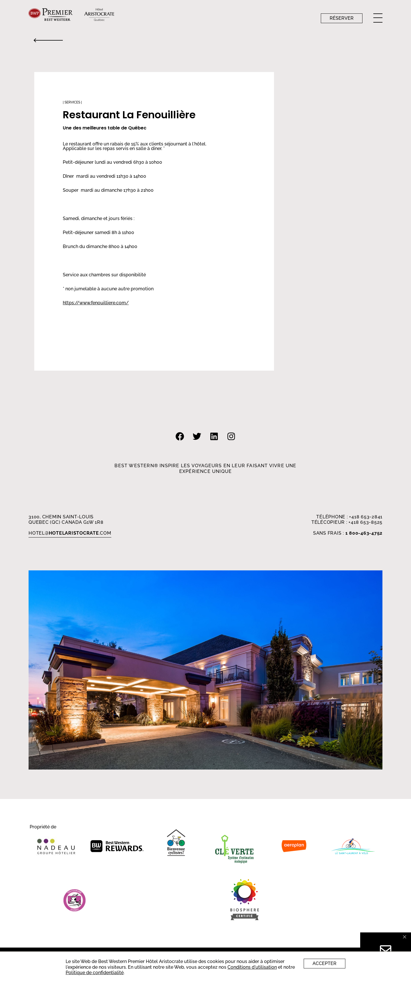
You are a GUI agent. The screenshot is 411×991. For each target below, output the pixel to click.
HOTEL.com (70, 533)
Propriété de (43, 827)
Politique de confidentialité (95, 972)
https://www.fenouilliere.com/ (96, 302)
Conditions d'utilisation (252, 967)
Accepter (325, 963)
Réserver (342, 18)
